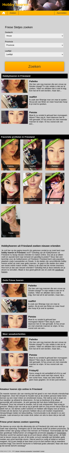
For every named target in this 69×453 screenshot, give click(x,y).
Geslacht (9, 32)
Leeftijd (8, 51)
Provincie (9, 42)
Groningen (61, 433)
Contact (42, 451)
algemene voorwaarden (26, 451)
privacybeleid (36, 451)
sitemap (17, 451)
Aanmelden (62, 13)
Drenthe (50, 433)
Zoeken (13, 13)
